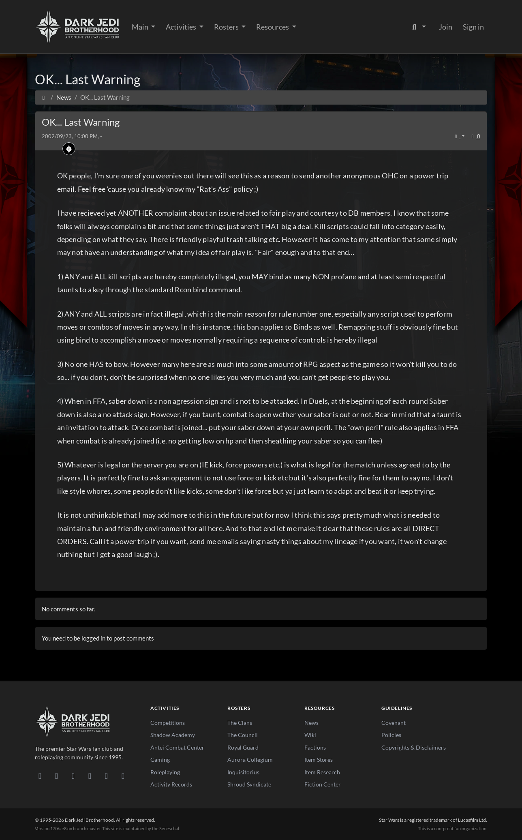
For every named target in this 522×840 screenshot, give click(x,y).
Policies (391, 734)
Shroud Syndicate (249, 784)
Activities (181, 26)
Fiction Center (322, 784)
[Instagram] (90, 775)
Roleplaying (165, 772)
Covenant (393, 722)
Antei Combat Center (177, 747)
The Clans (239, 722)
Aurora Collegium (250, 759)
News (311, 722)
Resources (273, 26)
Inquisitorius (243, 772)
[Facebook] (73, 775)
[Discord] (40, 775)
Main (141, 26)
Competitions (167, 722)
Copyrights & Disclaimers (413, 747)
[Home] (43, 97)
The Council (242, 734)
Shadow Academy (172, 734)
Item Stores (318, 759)
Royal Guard (243, 747)
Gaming (160, 759)
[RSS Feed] (123, 775)
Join (445, 26)
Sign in (473, 26)
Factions (315, 747)
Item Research (322, 772)
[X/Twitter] (106, 775)
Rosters (227, 26)
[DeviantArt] (56, 775)
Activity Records (171, 784)
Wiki (310, 734)
